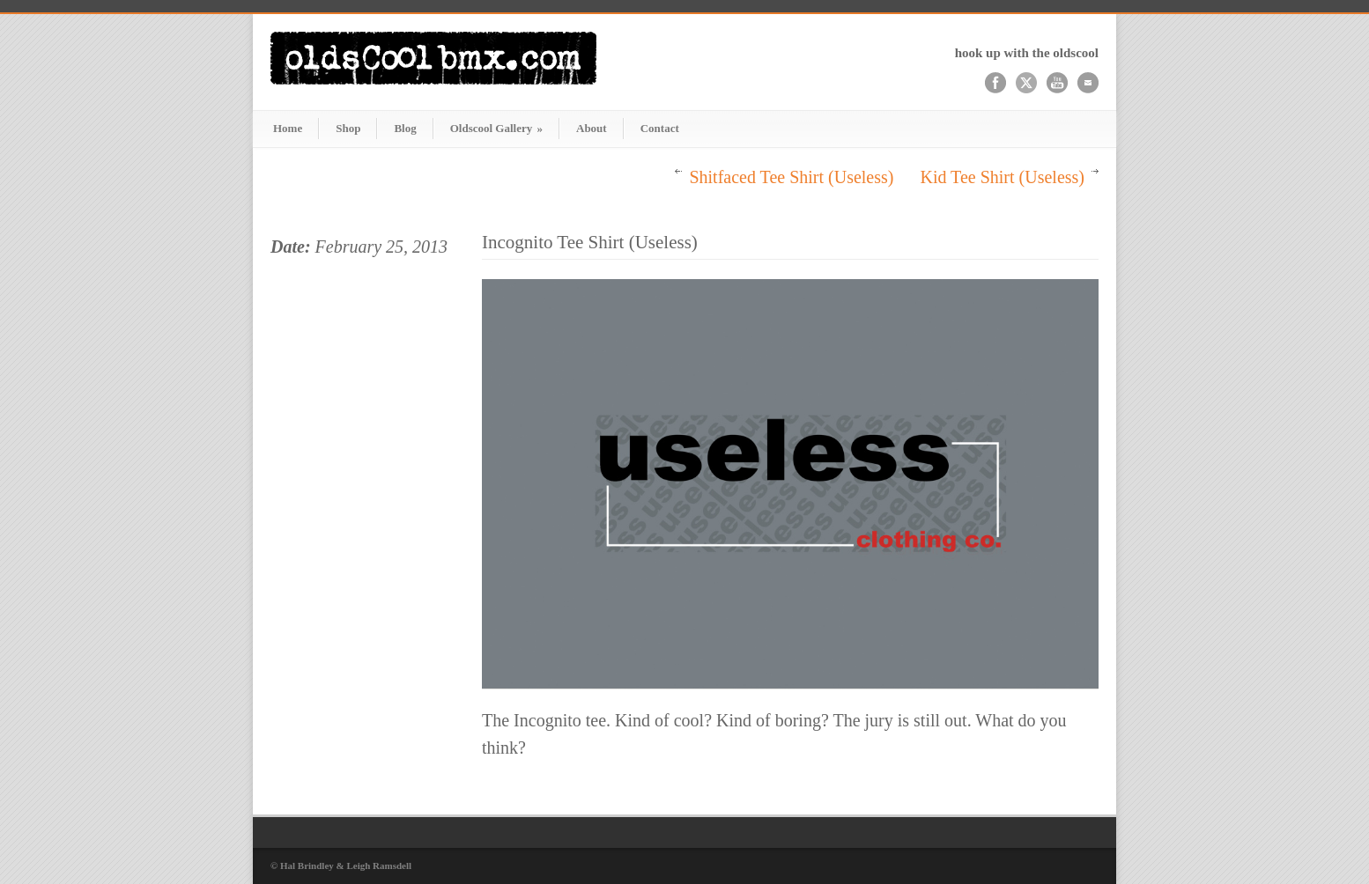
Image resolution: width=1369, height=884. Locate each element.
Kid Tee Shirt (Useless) (1002, 177)
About (591, 128)
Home (287, 128)
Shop (348, 128)
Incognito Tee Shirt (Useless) (590, 242)
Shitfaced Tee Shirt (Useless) (791, 177)
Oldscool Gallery (496, 128)
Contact (659, 128)
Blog (405, 128)
